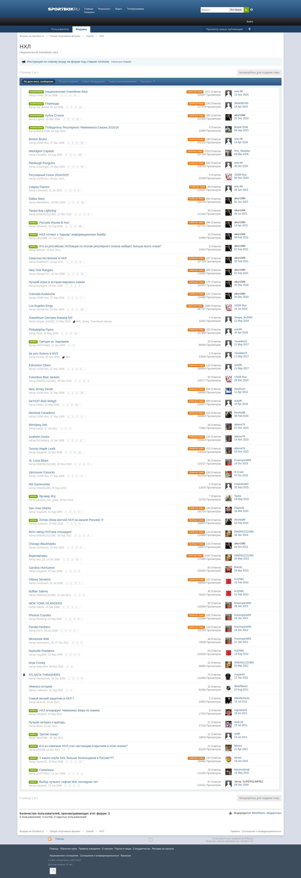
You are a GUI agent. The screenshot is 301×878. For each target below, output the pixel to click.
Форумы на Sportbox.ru (31, 831)
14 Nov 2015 (241, 439)
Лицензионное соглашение (64, 855)
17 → (82, 417)
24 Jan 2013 (241, 630)
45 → (78, 405)
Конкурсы (89, 12)
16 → (80, 452)
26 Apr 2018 (241, 332)
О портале (107, 848)
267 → (81, 155)
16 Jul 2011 (240, 713)
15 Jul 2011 (240, 725)
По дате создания (68, 81)
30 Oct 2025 (241, 166)
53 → (78, 559)
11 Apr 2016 (241, 392)
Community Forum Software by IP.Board (232, 838)
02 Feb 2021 (241, 249)
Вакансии (126, 855)
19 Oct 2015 (241, 463)
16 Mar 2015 (241, 511)
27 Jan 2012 (241, 677)
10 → (82, 143)
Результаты (104, 9)
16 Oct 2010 (241, 761)
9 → (81, 286)
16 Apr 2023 (241, 106)
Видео (118, 9)
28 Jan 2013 (241, 606)
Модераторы (274, 813)
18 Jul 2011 (240, 701)
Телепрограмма (135, 9)
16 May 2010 (241, 772)
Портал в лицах (123, 848)
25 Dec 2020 (241, 118)
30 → (83, 167)
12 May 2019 (241, 320)
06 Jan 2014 (241, 535)
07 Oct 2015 (241, 475)
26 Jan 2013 (241, 618)
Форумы (81, 29)
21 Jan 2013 (241, 642)
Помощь (59, 839)
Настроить (148, 81)
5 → (80, 190)
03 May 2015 (241, 499)
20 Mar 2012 (241, 665)
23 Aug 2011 (241, 689)
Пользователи (60, 29)
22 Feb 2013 (241, 582)
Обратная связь (68, 848)
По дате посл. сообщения (38, 81)
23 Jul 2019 (240, 308)
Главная (88, 9)
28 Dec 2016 (241, 380)
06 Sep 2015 (241, 130)
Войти (250, 21)
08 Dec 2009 (241, 784)
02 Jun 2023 (241, 201)
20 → (78, 119)
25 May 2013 (241, 558)
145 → (83, 309)
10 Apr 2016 (241, 404)
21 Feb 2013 (241, 594)
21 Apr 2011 (241, 749)
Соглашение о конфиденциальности (261, 831)
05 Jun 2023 (241, 189)
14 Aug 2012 (241, 654)
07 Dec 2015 (241, 427)
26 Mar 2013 (241, 570)
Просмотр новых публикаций (224, 29)
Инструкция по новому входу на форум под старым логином (68, 61)
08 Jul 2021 (240, 213)
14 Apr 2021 (241, 225)
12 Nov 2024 (241, 94)
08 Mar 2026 (241, 154)
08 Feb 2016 (241, 415)
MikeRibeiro (258, 813)
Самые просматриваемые (123, 81)
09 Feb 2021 (241, 237)
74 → (76, 95)
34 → (83, 274)
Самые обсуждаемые (93, 81)
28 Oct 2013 (241, 546)
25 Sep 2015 (241, 487)
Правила (235, 831)
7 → (82, 298)
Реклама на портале (163, 848)
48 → (81, 226)
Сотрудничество (141, 848)
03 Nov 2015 (241, 451)
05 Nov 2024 (241, 177)
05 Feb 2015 (241, 523)
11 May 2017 (241, 344)
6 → (81, 262)
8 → (82, 440)
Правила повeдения (89, 848)
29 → (84, 202)
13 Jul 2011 (240, 737)
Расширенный (251, 9)
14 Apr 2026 (241, 142)
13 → (81, 107)
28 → (82, 393)
